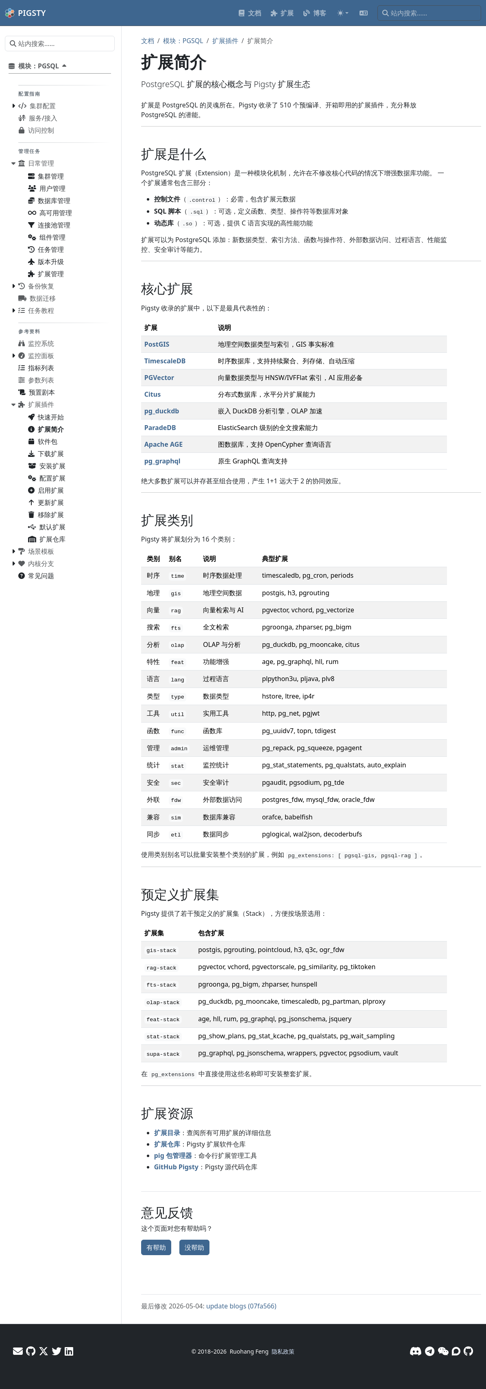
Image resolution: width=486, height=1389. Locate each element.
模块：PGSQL (183, 40)
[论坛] (456, 1351)
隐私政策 (283, 1351)
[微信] (443, 1351)
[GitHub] (468, 1351)
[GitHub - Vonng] (30, 1351)
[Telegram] (429, 1351)
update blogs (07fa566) (241, 1306)
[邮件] (18, 1351)
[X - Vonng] (43, 1351)
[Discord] (416, 1351)
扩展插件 (225, 40)
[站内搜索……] (429, 13)
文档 (147, 40)
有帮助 (156, 1247)
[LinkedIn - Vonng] (69, 1351)
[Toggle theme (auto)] (343, 13)
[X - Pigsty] (56, 1351)
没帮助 (194, 1247)
